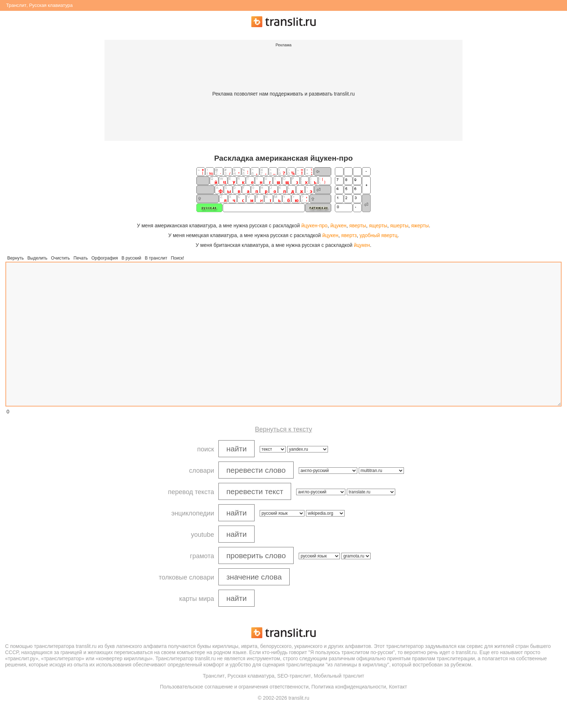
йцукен (338, 225)
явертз (349, 235)
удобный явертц (378, 235)
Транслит (16, 5)
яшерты (399, 225)
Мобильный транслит (339, 676)
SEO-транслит (294, 676)
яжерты (420, 225)
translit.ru (86, 646)
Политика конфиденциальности (348, 687)
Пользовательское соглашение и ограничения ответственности (234, 687)
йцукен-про (314, 225)
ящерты (378, 225)
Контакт (398, 687)
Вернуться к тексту (283, 429)
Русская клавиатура (51, 5)
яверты (357, 225)
